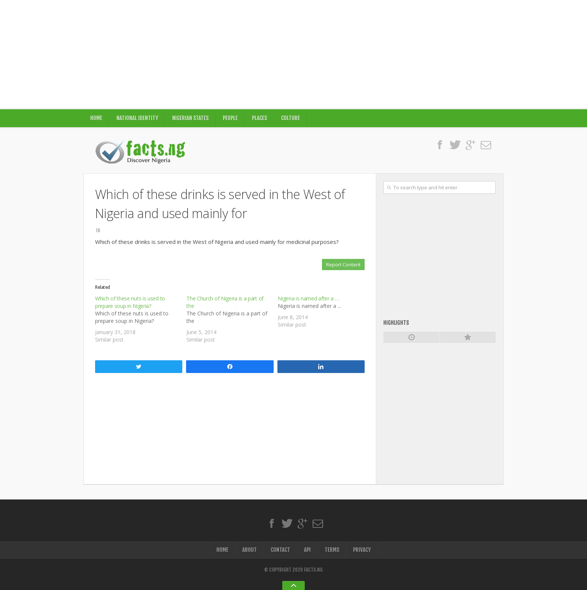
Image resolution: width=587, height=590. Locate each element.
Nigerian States (190, 118)
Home (96, 118)
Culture (290, 118)
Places (259, 118)
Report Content (343, 264)
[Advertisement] (293, 54)
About (249, 549)
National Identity (137, 118)
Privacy (362, 549)
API (307, 549)
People (230, 118)
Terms (332, 549)
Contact (280, 549)
